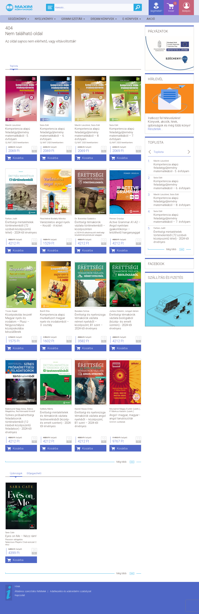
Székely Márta (46, 409)
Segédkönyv (18, 19)
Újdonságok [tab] (16, 473)
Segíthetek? (156, 10)
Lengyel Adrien (132, 311)
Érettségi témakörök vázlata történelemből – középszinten (90, 225)
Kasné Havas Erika (83, 409)
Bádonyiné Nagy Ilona (15, 409)
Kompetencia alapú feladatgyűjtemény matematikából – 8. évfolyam (87, 134)
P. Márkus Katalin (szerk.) (121, 411)
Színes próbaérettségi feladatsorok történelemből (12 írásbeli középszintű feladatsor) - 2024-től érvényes (19, 423)
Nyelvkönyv (45, 19)
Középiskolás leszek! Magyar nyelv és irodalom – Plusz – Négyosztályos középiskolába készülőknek (18, 323)
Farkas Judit (11, 218)
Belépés (186, 10)
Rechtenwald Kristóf (25, 411)
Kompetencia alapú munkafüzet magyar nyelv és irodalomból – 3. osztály (54, 320)
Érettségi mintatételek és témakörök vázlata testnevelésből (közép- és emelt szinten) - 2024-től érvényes (55, 419)
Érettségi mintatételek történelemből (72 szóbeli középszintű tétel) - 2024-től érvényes (21, 227)
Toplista (159, 152)
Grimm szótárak (117, 422)
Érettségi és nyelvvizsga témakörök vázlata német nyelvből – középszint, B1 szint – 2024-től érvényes (90, 321)
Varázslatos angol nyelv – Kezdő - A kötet (55, 223)
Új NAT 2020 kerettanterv (17, 142)
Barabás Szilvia (82, 311)
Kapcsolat (20, 595)
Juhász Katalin (116, 311)
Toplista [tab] (14, 66)
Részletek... (155, 129)
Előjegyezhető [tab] (34, 473)
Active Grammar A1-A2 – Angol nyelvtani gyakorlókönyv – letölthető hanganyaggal (124, 227)
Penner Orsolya (116, 218)
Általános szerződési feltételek (31, 591)
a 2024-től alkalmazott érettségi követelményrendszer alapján (89, 233)
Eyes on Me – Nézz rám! (20, 536)
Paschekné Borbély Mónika (53, 218)
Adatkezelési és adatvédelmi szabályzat (70, 591)
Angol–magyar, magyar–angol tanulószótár (124, 416)
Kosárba (18, 158)
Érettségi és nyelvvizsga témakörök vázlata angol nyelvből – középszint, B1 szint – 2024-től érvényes (90, 419)
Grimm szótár (73, 19)
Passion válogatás (14, 539)
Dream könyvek (104, 19)
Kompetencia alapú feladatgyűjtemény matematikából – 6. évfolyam (52, 134)
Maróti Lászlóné (13, 125)
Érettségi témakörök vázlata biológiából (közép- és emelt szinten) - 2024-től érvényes (122, 321)
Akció (151, 19)
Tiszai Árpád (11, 311)
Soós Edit (44, 125)
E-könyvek (131, 19)
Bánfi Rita (45, 311)
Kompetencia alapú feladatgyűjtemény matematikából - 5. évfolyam (17, 134)
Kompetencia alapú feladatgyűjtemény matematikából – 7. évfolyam (121, 134)
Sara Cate (9, 532)
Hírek (17, 586)
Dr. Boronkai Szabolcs (85, 218)
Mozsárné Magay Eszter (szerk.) (124, 409)
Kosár (172, 6)
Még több (121, 461)
